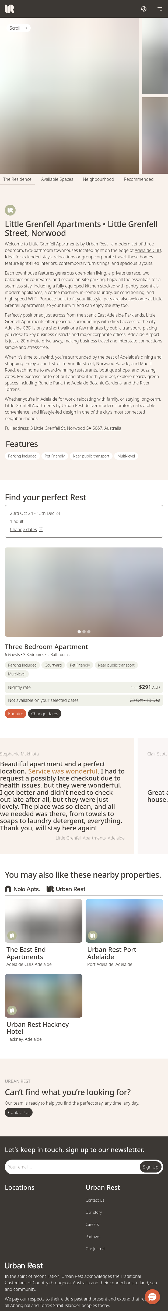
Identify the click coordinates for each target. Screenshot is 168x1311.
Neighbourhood (98, 179)
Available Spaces (57, 179)
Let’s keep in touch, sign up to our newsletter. (74, 1149)
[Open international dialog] (144, 9)
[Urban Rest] (9, 9)
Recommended (138, 179)
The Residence (17, 179)
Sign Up (150, 1167)
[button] (79, 631)
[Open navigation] (160, 9)
